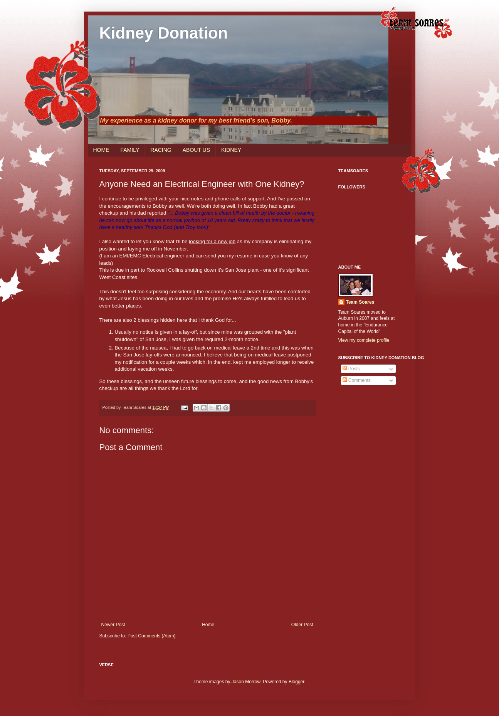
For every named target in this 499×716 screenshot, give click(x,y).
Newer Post (113, 624)
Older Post (302, 624)
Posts (351, 368)
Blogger (296, 681)
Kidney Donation (163, 33)
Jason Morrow (246, 681)
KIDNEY (231, 150)
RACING (160, 150)
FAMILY (130, 150)
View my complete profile (364, 340)
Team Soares (360, 302)
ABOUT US (196, 150)
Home (208, 624)
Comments (357, 380)
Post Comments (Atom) (152, 636)
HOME (101, 150)
